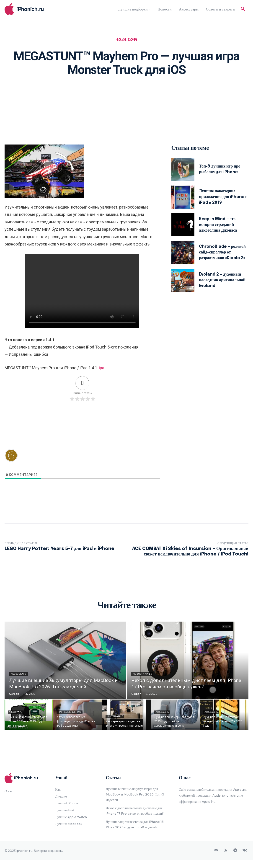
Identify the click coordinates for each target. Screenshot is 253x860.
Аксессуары (18, 674)
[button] (243, 9)
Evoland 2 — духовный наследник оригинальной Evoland (222, 280)
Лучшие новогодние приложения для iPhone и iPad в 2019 (222, 197)
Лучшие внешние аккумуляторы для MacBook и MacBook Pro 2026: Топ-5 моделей (135, 794)
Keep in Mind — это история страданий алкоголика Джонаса (218, 224)
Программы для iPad (69, 712)
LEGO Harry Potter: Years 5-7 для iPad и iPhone (59, 548)
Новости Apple (142, 674)
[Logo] (35, 9)
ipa (101, 367)
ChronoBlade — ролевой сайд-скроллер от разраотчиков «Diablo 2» (222, 252)
